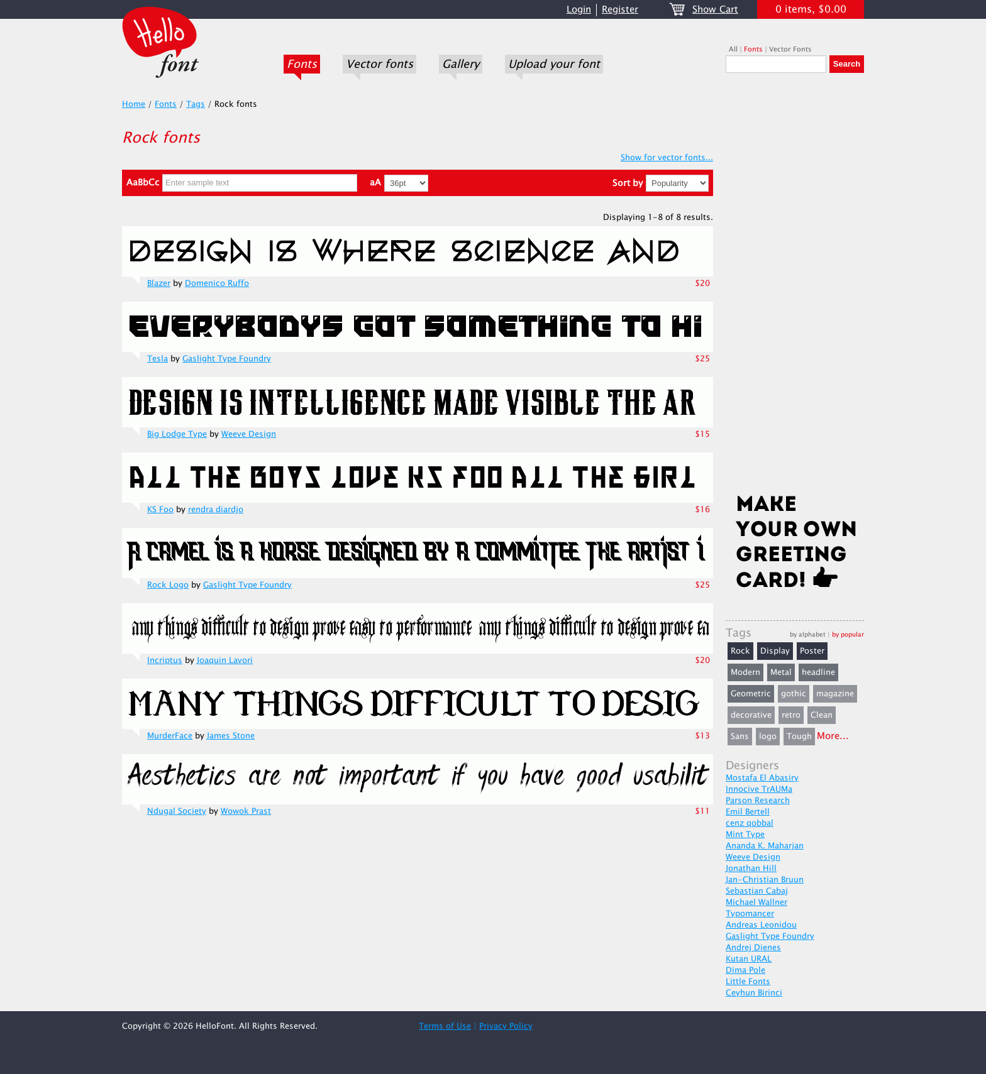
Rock (740, 651)
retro (791, 715)
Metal (781, 672)
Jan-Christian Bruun (765, 880)
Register (620, 10)
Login (579, 10)
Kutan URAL (749, 959)
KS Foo (160, 509)
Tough (799, 736)
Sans (740, 736)
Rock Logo (168, 585)
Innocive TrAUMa (759, 789)
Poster (812, 651)
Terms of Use (445, 1026)
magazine (835, 694)
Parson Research (758, 800)
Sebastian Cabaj (757, 891)
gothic (793, 694)
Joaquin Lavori (225, 660)
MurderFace (169, 736)
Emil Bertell (748, 812)
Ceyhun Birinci (754, 993)
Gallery (460, 64)
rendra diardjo (215, 509)
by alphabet (808, 634)
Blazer (158, 283)
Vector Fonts (790, 49)
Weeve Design (248, 434)
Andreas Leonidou (761, 925)
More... (833, 736)
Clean (822, 715)
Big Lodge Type (177, 434)
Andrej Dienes (753, 947)
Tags (195, 104)
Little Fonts (748, 981)
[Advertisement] (795, 287)
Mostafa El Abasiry (762, 778)
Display (775, 651)
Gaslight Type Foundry (226, 359)
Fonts (302, 64)
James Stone (231, 736)
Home (133, 104)
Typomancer (750, 913)
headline (818, 672)
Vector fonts (379, 64)
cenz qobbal (749, 823)
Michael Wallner (756, 902)
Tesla (157, 359)
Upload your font (554, 64)
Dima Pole (745, 970)
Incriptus (164, 660)
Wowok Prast (246, 811)
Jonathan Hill (751, 868)
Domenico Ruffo (217, 283)
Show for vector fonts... (667, 157)
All (733, 49)
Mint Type (745, 834)
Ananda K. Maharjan (765, 846)
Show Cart (715, 10)
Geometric (751, 694)
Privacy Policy (506, 1026)
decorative (751, 715)
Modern (745, 672)
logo (768, 736)
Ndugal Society (176, 811)
